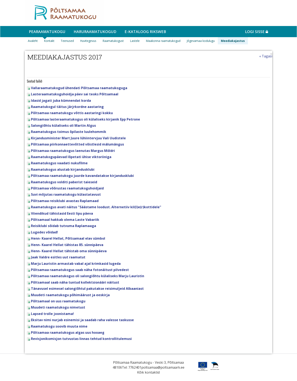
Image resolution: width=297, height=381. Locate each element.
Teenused (67, 41)
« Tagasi (265, 56)
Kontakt (49, 41)
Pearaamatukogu (47, 31)
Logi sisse (256, 31)
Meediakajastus (233, 41)
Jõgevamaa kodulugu (201, 41)
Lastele (135, 41)
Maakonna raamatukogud (163, 41)
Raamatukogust (113, 41)
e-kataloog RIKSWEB (145, 31)
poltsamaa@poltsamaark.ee (162, 367)
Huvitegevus (88, 41)
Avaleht (33, 41)
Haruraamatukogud (95, 31)
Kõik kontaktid (148, 372)
